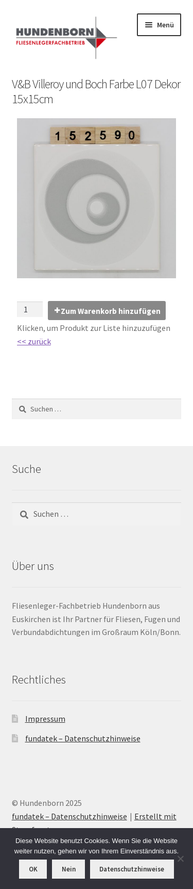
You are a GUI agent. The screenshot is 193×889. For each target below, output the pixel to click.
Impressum (45, 718)
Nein (69, 869)
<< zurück (34, 341)
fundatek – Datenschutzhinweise (83, 738)
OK (33, 869)
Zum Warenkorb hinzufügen (111, 311)
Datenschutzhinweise (131, 869)
